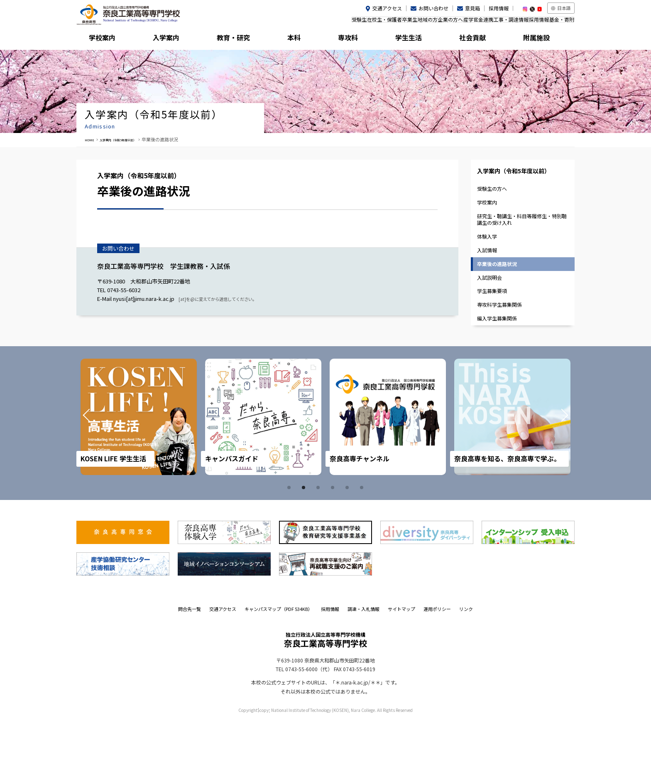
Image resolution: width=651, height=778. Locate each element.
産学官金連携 (449, 22)
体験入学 (492, 268)
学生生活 (419, 39)
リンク (466, 665)
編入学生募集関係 (502, 373)
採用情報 (499, 8)
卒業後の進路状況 (502, 303)
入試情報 (492, 286)
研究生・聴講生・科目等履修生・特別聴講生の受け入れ (521, 246)
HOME (91, 139)
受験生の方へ (497, 208)
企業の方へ (413, 22)
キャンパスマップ (279, 665)
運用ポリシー (437, 665)
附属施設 (543, 39)
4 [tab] (334, 544)
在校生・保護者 (322, 22)
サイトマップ (401, 665)
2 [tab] (305, 544)
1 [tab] (290, 544)
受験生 (288, 22)
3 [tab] (319, 544)
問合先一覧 (189, 665)
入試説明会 (494, 321)
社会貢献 (481, 39)
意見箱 (472, 8)
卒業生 (355, 22)
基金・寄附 (557, 22)
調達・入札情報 (363, 665)
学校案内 (107, 39)
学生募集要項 (497, 338)
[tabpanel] (139, 474)
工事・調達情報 (490, 22)
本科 (294, 39)
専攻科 (357, 39)
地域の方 (382, 22)
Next (553, 474)
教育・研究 (232, 39)
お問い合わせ (433, 8)
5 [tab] (348, 544)
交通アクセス (387, 8)
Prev (98, 474)
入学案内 (170, 39)
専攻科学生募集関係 (505, 356)
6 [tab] (363, 544)
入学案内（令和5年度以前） (132, 139)
